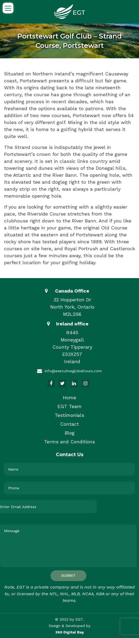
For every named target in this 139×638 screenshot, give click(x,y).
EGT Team (69, 406)
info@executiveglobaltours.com (73, 371)
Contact (69, 424)
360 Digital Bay (69, 632)
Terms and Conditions (69, 441)
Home (69, 397)
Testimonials (69, 415)
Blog (70, 433)
